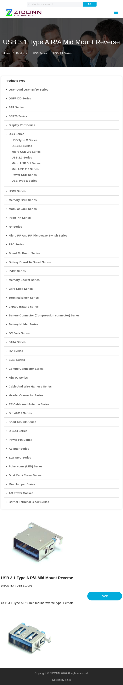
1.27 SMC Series (20, 457)
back (105, 596)
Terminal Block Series (24, 297)
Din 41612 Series (20, 413)
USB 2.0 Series (22, 157)
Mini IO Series (18, 377)
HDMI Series (17, 191)
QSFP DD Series (20, 98)
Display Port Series (22, 125)
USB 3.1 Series (62, 53)
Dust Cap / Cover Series (25, 475)
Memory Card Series (23, 200)
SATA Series (17, 342)
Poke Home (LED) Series (25, 466)
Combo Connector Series (26, 368)
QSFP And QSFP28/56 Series (28, 89)
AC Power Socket (21, 493)
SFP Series (16, 107)
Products (21, 53)
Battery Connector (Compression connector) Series (44, 315)
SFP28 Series (18, 116)
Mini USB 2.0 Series (25, 169)
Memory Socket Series (24, 279)
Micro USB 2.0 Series (26, 151)
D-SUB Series (18, 430)
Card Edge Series (21, 288)
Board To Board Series (24, 253)
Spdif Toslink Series (22, 422)
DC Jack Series (19, 333)
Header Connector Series (26, 395)
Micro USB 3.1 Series (26, 163)
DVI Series (16, 351)
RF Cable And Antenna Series (29, 404)
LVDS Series (17, 271)
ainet (68, 679)
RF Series (15, 226)
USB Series (40, 53)
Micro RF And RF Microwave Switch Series (38, 235)
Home (6, 53)
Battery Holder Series (23, 324)
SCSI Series (17, 359)
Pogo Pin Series (20, 217)
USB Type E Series (24, 180)
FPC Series (16, 244)
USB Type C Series (24, 140)
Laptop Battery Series (24, 306)
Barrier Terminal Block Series (29, 502)
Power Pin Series (20, 439)
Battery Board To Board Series (30, 262)
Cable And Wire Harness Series (30, 386)
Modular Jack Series (23, 208)
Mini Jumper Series (22, 484)
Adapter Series (19, 448)
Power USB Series (24, 174)
